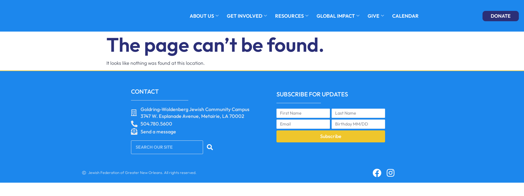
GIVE (376, 16)
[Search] (210, 147)
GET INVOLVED (247, 16)
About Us (204, 16)
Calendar (405, 16)
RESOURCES (291, 16)
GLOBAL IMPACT (338, 16)
